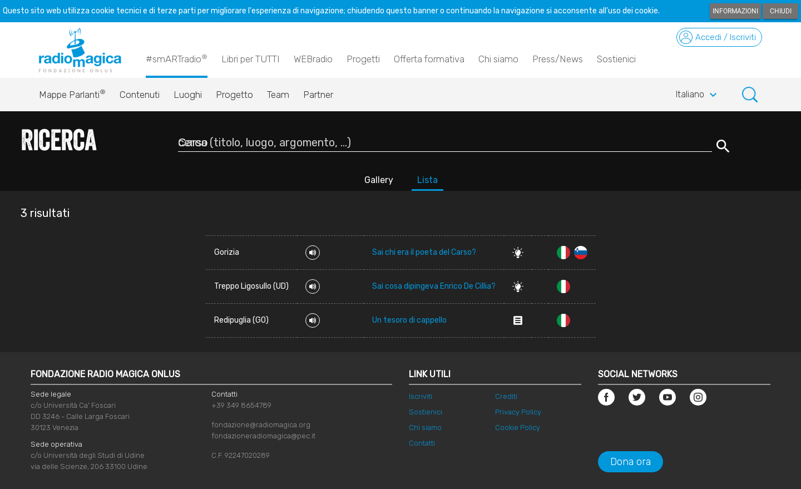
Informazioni (735, 11)
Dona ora (630, 462)
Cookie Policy (517, 427)
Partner (318, 94)
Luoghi (188, 94)
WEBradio (313, 59)
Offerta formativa (429, 59)
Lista (427, 180)
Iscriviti (420, 396)
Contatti (422, 443)
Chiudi (781, 11)
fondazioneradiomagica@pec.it (263, 436)
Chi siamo (498, 59)
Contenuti (140, 94)
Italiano (698, 95)
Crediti (506, 396)
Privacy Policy (518, 412)
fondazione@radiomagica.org (260, 425)
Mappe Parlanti (72, 92)
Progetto (234, 94)
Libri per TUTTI (250, 59)
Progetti (363, 59)
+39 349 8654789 (241, 405)
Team (278, 94)
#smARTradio (176, 58)
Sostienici (616, 59)
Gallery (378, 180)
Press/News (557, 59)
